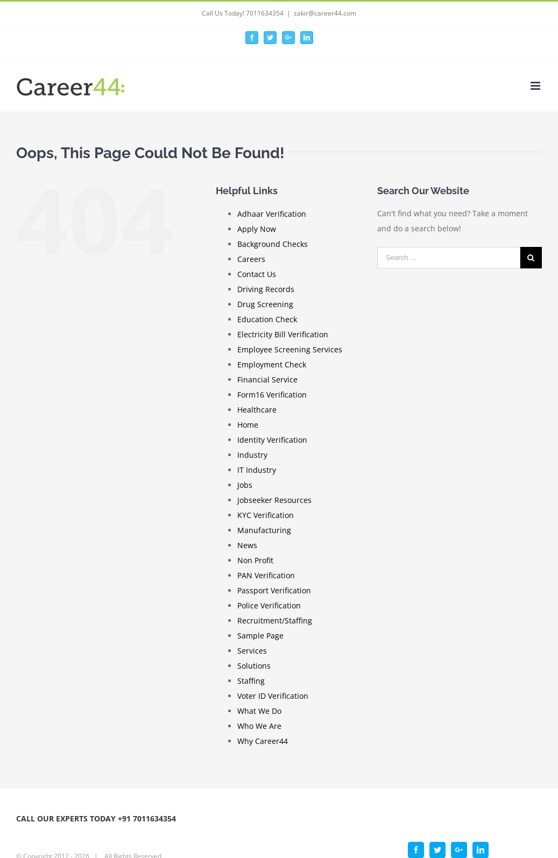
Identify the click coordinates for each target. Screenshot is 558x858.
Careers (251, 259)
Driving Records (265, 289)
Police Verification (269, 605)
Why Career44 (262, 741)
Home (247, 425)
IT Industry (256, 470)
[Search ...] (448, 257)
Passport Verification (274, 590)
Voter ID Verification (272, 696)
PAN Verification (266, 575)
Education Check (267, 319)
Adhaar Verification (271, 214)
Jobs (244, 485)
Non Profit (255, 560)
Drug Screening (265, 304)
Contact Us (256, 274)
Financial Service (267, 379)
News (247, 545)
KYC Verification (265, 515)
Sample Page (260, 635)
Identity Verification (272, 440)
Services (252, 651)
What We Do (259, 711)
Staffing (251, 681)
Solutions (254, 666)
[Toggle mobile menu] (536, 85)
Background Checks (272, 244)
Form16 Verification (272, 394)
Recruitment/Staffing (274, 620)
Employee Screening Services (289, 349)
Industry (252, 455)
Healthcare (257, 410)
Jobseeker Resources (274, 500)
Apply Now (256, 229)
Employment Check (271, 364)
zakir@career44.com (325, 13)
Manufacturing (264, 530)
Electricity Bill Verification (282, 334)
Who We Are (259, 726)
